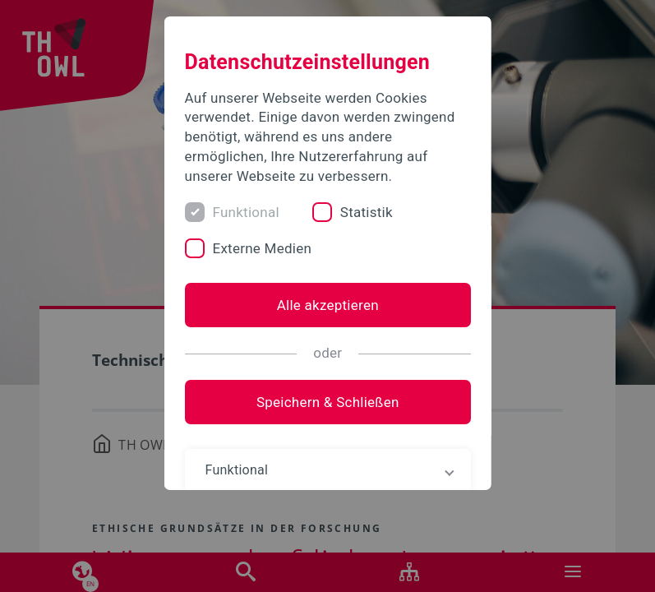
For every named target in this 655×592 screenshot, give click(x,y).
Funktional (245, 212)
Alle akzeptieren (327, 305)
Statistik (366, 212)
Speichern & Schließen (327, 402)
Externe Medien (261, 248)
